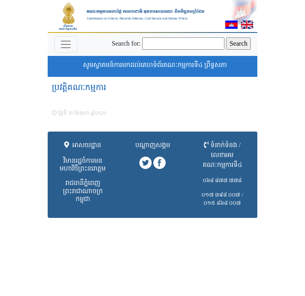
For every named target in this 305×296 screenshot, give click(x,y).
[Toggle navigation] (65, 44)
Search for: (126, 43)
